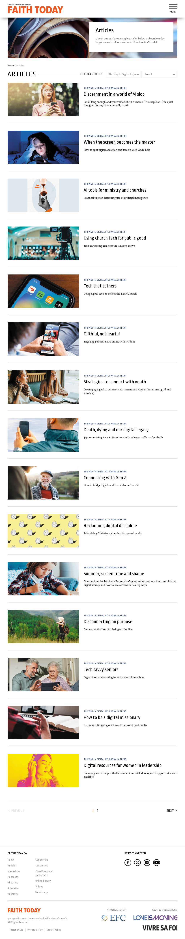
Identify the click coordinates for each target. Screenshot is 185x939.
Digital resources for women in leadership (123, 765)
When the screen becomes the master (119, 142)
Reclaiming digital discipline (110, 525)
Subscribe (13, 888)
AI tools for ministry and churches (115, 190)
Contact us (41, 865)
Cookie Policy (54, 930)
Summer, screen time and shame (114, 573)
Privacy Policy (35, 930)
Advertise (13, 894)
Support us (41, 859)
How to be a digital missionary (112, 717)
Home (11, 65)
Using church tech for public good (115, 238)
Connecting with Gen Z (105, 477)
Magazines (14, 871)
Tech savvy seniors (101, 669)
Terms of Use (16, 930)
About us (13, 882)
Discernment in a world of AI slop (114, 94)
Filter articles (91, 74)
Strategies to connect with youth (115, 382)
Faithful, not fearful (102, 334)
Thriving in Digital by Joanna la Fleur (105, 88)
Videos (39, 886)
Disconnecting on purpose (108, 621)
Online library (43, 880)
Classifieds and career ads (44, 873)
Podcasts (13, 876)
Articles (12, 865)
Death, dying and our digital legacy (116, 430)
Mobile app (41, 892)
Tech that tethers (100, 286)
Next (170, 810)
